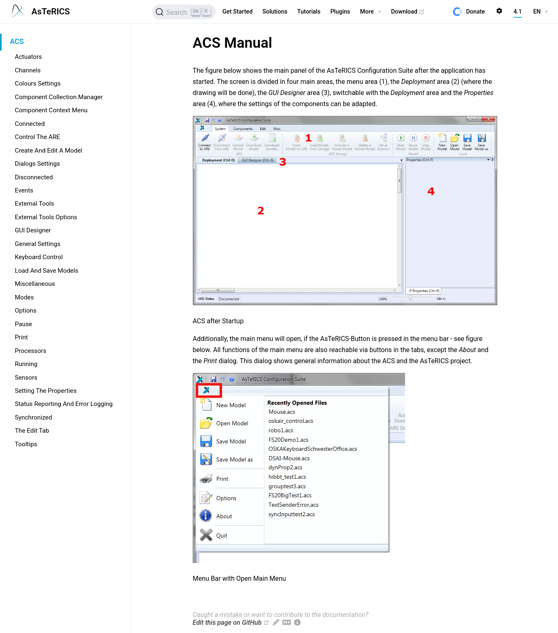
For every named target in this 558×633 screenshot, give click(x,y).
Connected (30, 124)
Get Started (237, 11)
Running (26, 364)
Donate (475, 11)
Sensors (26, 377)
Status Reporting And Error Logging (64, 404)
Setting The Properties (45, 390)
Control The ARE (37, 137)
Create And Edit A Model (48, 150)
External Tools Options (46, 217)
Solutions (274, 11)
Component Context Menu (51, 110)
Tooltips (26, 444)
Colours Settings (37, 83)
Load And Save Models (46, 270)
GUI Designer (33, 230)
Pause (23, 324)
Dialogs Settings (37, 163)
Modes (24, 297)
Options (26, 310)
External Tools (34, 203)
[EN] (540, 11)
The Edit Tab (32, 430)
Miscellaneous (35, 284)
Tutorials (309, 11)
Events (24, 190)
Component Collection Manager (59, 97)
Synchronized (33, 417)
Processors (30, 351)
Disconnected (34, 177)
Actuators (28, 56)
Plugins (340, 11)
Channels (28, 70)
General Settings (37, 244)
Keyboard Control (39, 257)
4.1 (518, 11)
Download (408, 11)
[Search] (184, 12)
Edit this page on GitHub (227, 622)
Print (21, 337)
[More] (370, 11)
